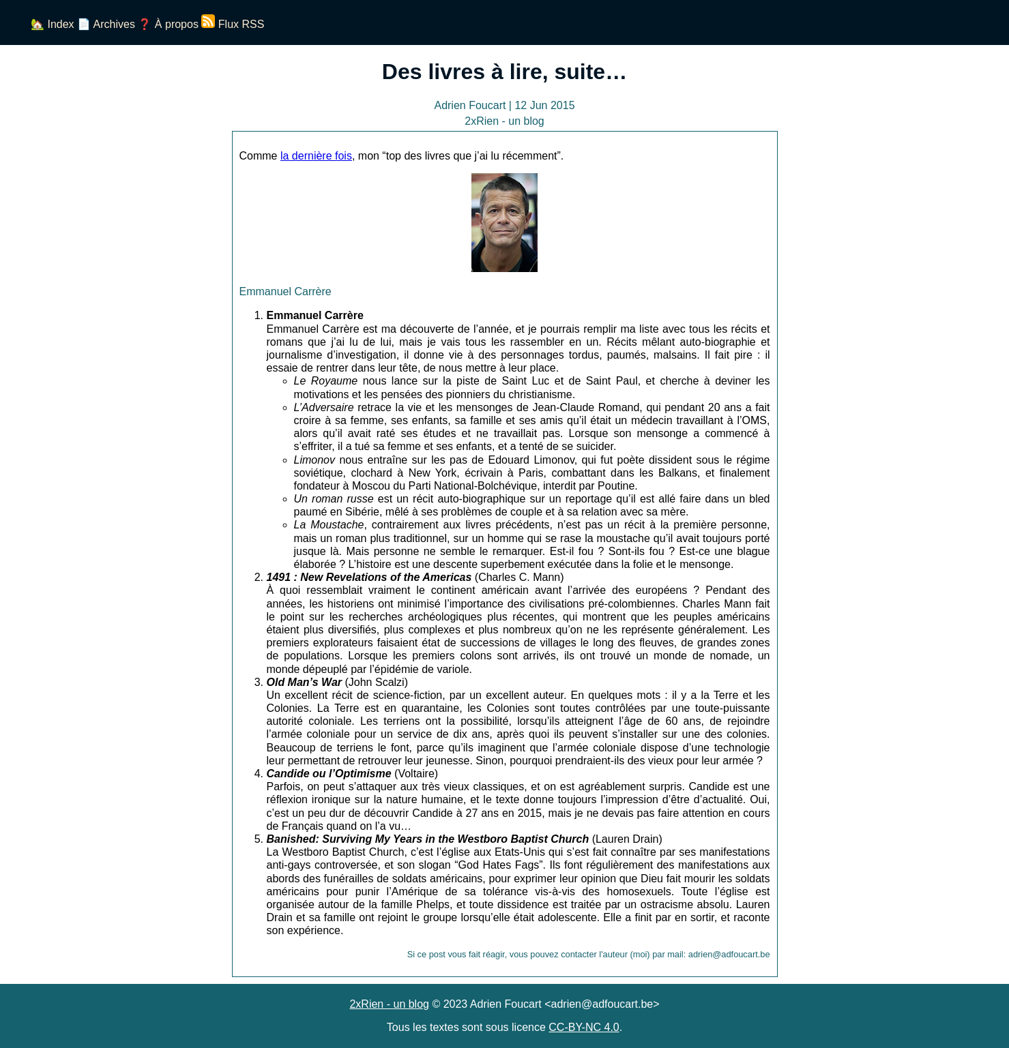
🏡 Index (52, 24)
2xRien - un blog (389, 1004)
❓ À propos (168, 24)
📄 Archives (106, 24)
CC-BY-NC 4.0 (584, 1027)
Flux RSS (232, 24)
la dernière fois (316, 156)
